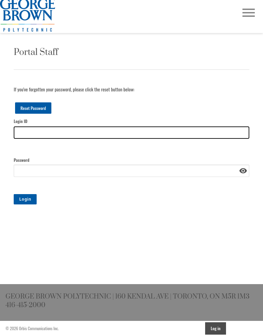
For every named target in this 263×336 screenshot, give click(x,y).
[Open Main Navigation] (248, 13)
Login (25, 199)
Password (21, 160)
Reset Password (33, 108)
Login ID (20, 121)
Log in (216, 328)
